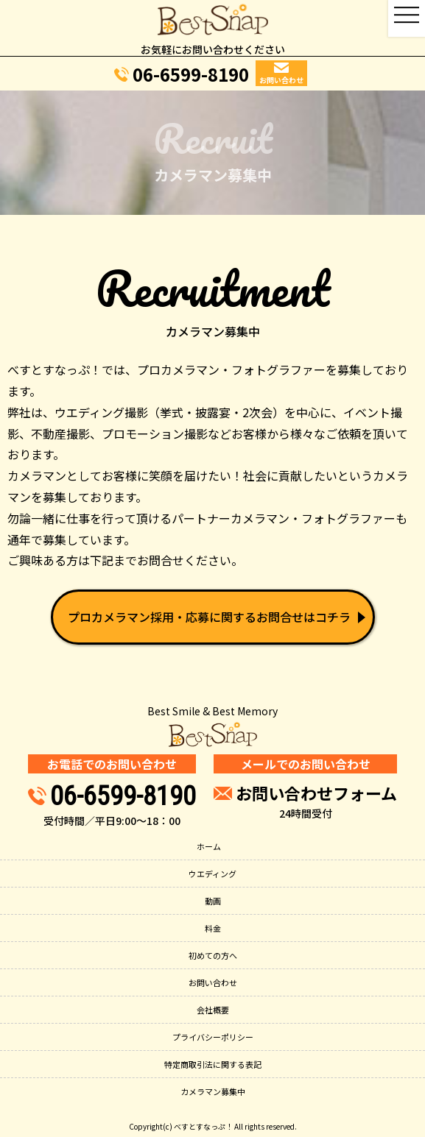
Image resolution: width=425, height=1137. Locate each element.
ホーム (209, 846)
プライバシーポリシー (212, 1037)
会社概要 (213, 1010)
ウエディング (212, 873)
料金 (213, 928)
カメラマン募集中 (212, 1091)
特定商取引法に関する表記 (212, 1064)
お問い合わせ (213, 982)
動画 (213, 901)
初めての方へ (213, 955)
